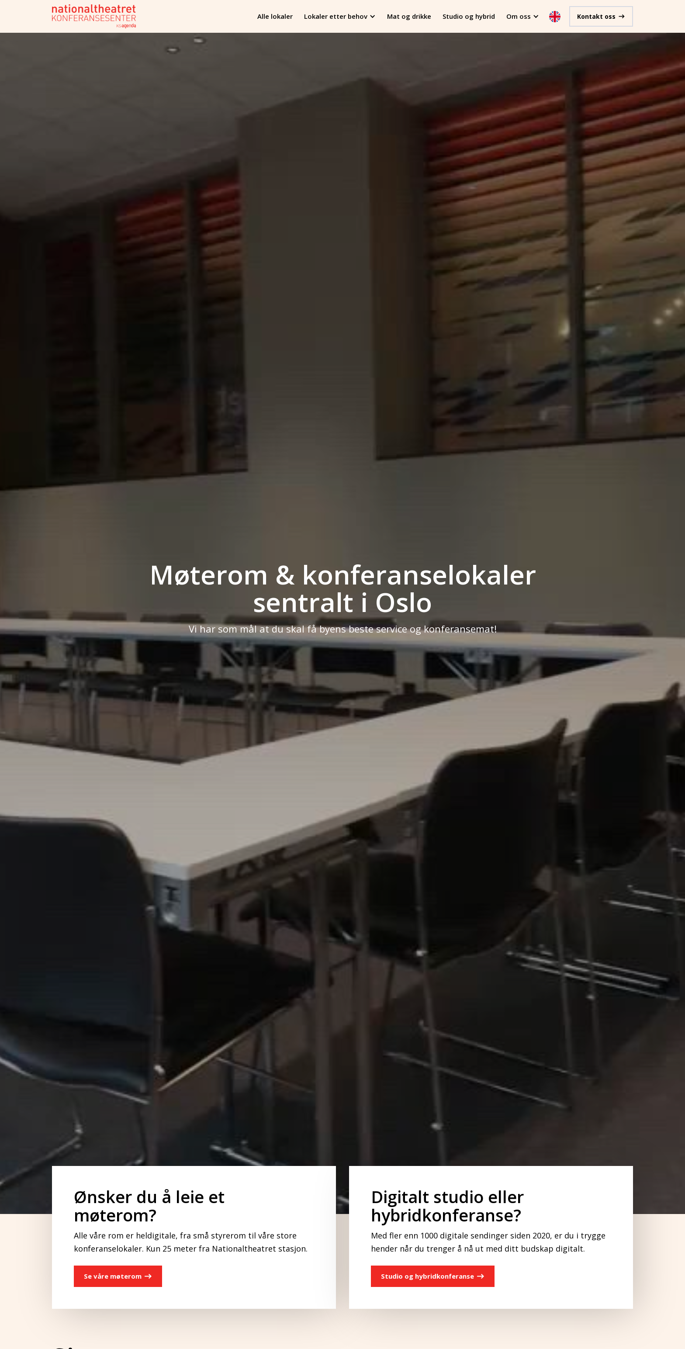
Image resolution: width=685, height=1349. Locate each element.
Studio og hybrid (469, 16)
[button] (339, 16)
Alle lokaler (275, 16)
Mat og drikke (409, 16)
